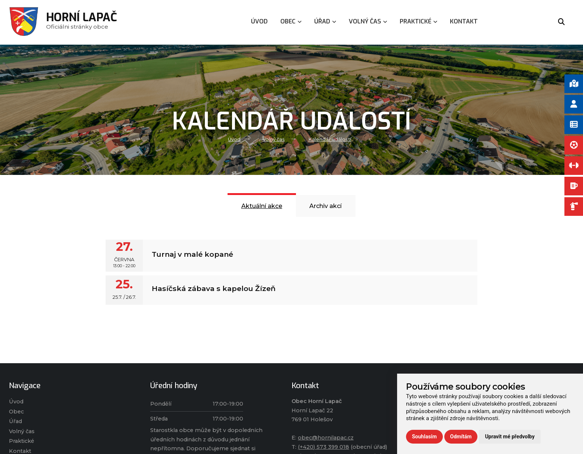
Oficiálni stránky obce (81, 22)
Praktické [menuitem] (418, 21)
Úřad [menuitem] (325, 21)
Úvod (234, 139)
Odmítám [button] (461, 436)
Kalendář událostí (329, 139)
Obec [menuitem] (291, 21)
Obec (16, 411)
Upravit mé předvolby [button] (509, 436)
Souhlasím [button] (424, 436)
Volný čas (273, 139)
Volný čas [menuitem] (368, 21)
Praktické (21, 441)
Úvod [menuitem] (259, 21)
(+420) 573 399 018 (323, 447)
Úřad (15, 421)
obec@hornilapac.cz (326, 437)
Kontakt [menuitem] (464, 21)
